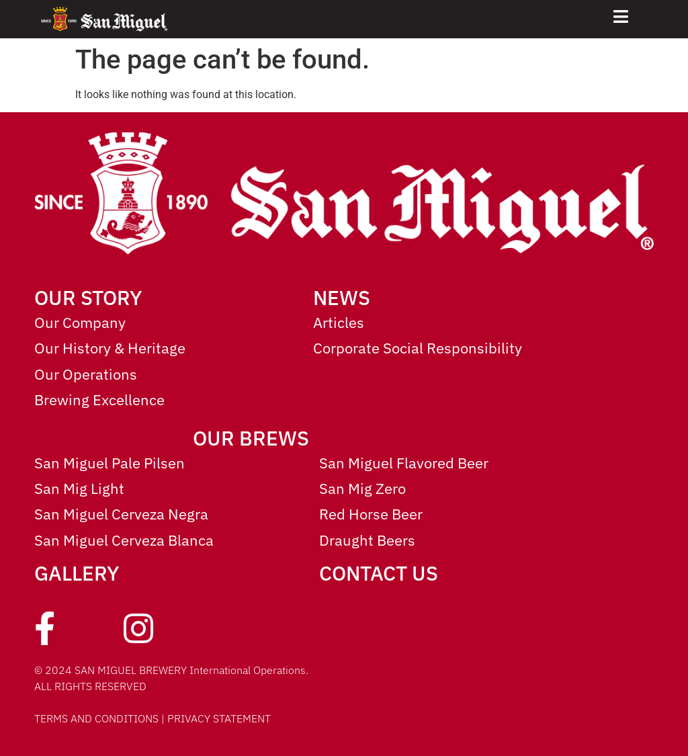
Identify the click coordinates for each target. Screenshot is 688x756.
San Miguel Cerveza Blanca (124, 540)
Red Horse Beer (371, 513)
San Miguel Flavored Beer (403, 462)
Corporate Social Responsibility (417, 348)
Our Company (80, 322)
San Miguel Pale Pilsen (109, 462)
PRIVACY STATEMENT (219, 718)
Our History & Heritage (109, 348)
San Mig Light (79, 488)
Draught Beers (367, 540)
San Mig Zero (362, 488)
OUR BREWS (251, 438)
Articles (338, 322)
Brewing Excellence (99, 399)
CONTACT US (378, 573)
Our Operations (85, 374)
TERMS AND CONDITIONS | (100, 718)
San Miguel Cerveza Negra (121, 513)
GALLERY (77, 573)
